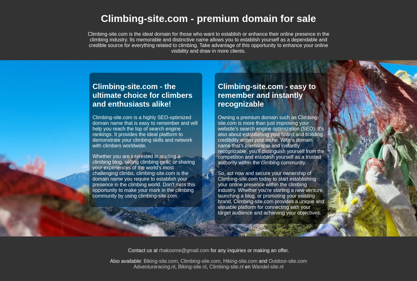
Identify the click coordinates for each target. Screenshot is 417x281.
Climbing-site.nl (226, 266)
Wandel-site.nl (268, 266)
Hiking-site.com (240, 261)
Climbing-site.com (200, 261)
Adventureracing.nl (154, 266)
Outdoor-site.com (288, 261)
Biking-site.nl (192, 266)
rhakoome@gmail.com (184, 250)
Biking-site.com (160, 261)
